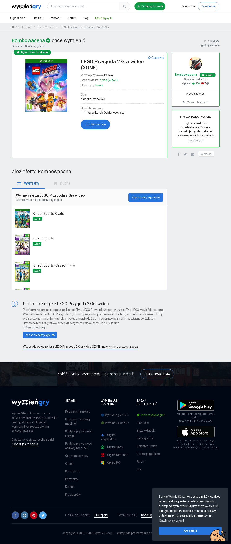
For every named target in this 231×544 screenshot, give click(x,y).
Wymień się (96, 124)
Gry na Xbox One (46, 27)
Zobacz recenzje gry (40, 335)
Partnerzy (71, 479)
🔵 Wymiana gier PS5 (115, 415)
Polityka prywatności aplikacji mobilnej (78, 446)
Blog (86, 18)
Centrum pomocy (76, 456)
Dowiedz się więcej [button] (171, 520)
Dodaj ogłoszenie (150, 6)
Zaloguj (188, 6)
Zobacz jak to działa (25, 444)
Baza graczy (145, 438)
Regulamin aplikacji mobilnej (77, 422)
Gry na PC (110, 463)
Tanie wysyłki (103, 18)
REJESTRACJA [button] (157, 374)
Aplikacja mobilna (148, 454)
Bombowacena (26, 200)
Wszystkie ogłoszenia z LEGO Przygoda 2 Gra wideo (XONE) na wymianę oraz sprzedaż (80, 347)
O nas (69, 463)
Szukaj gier (101, 515)
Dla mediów (73, 471)
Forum (72, 18)
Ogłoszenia (17, 18)
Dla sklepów (73, 494)
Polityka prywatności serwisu (78, 434)
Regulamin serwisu (77, 411)
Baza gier (143, 423)
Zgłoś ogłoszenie (210, 45)
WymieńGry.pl (104, 533)
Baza (37, 18)
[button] (178, 154)
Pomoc (54, 18)
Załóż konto (208, 6)
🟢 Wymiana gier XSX (115, 423)
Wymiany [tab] (28, 183)
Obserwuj (156, 58)
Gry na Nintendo (114, 455)
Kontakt (70, 487)
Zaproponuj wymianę (146, 197)
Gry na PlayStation (108, 437)
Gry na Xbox (112, 447)
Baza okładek (146, 430)
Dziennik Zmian (147, 446)
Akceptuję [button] (190, 530)
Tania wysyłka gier (151, 415)
